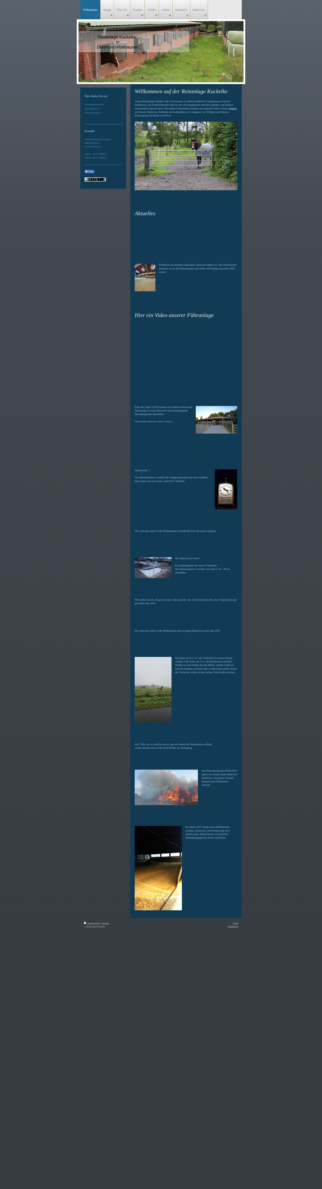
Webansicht (233, 926)
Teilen (89, 171)
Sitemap (105, 923)
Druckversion (92, 923)
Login (235, 923)
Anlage (233, 108)
